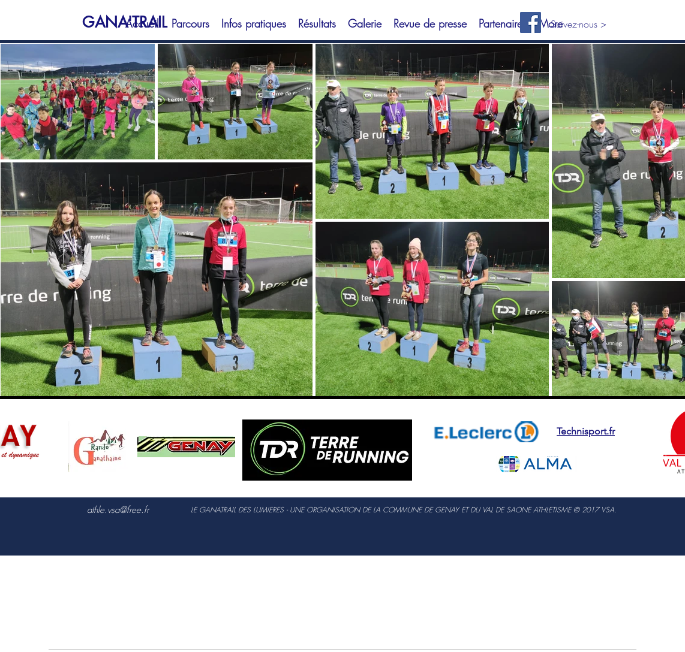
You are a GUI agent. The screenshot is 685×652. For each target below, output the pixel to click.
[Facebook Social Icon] (530, 22)
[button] (190, 23)
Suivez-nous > (578, 24)
